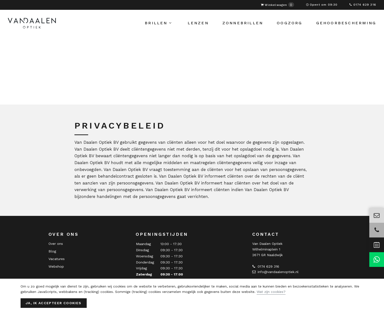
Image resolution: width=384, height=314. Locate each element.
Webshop (56, 266)
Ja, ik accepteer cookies (54, 303)
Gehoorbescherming (346, 25)
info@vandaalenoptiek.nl (275, 272)
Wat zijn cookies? (271, 292)
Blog (52, 251)
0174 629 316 (362, 4)
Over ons (55, 244)
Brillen (158, 26)
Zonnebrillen (242, 25)
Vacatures (56, 259)
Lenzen (198, 25)
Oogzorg (289, 25)
